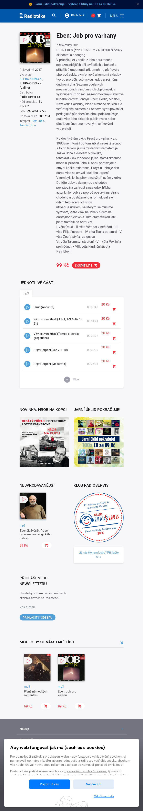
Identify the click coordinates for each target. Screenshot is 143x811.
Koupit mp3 (86, 265)
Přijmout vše (49, 784)
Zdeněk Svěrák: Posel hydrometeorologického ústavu (36, 534)
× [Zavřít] (137, 4)
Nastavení (93, 784)
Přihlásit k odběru (37, 617)
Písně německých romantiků (36, 693)
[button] (56, 15)
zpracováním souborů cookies (85, 771)
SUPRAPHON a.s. (31, 79)
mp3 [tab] (26, 293)
